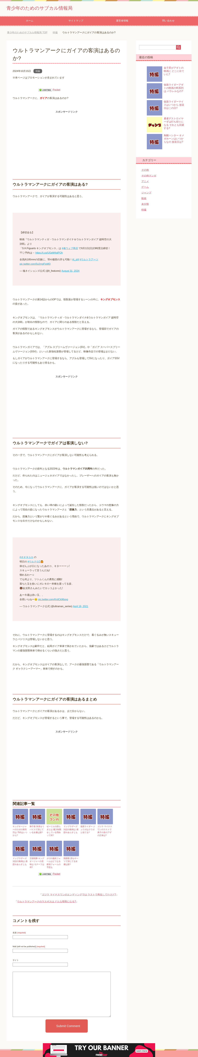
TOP (27, 33)
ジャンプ (146, 193)
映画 (143, 199)
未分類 (145, 205)
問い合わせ (168, 21)
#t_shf (75, 260)
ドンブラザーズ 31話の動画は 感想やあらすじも (70, 830)
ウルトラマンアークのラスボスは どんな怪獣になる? (46, 897)
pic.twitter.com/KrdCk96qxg (53, 600)
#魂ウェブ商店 (70, 249)
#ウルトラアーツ (89, 260)
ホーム (29, 21)
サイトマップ (75, 21)
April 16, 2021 (80, 607)
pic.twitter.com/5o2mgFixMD (35, 264)
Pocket (56, 90)
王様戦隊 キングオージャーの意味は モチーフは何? (37, 861)
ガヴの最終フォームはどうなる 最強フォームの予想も (54, 861)
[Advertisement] (67, 136)
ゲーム (145, 187)
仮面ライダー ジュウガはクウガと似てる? (88, 830)
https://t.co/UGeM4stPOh (49, 253)
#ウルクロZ (34, 562)
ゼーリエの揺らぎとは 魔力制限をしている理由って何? (54, 831)
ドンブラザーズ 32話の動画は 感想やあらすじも (19, 861)
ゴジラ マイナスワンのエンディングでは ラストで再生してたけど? (79, 891)
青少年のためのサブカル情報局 (45, 8)
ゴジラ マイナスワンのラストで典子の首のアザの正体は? (105, 831)
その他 (145, 170)
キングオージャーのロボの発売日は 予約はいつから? (20, 830)
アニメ (145, 182)
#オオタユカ (26, 558)
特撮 (38, 72)
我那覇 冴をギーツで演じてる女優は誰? (71, 861)
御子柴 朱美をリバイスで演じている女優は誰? (37, 830)
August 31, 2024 (70, 271)
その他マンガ (148, 176)
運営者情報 (122, 21)
